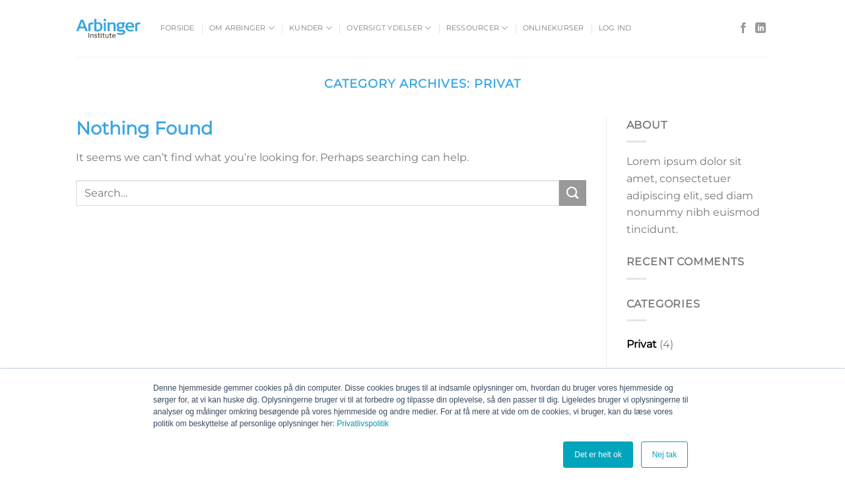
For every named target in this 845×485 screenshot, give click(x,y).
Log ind (615, 27)
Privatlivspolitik (363, 423)
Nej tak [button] (664, 454)
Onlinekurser (553, 27)
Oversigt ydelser (389, 28)
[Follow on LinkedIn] (760, 28)
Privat (641, 344)
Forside (177, 27)
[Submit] (572, 193)
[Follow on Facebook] (743, 28)
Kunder (310, 28)
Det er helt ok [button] (597, 454)
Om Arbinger (242, 28)
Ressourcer (477, 28)
